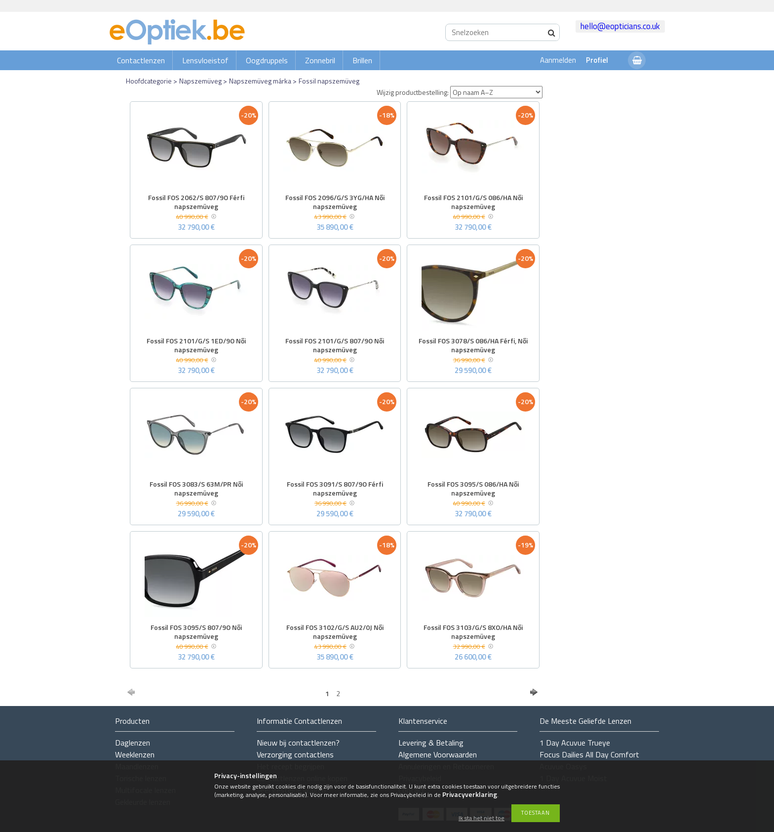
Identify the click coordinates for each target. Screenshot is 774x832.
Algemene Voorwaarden (437, 754)
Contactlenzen (141, 60)
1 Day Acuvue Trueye (575, 743)
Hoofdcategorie (149, 81)
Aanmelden (558, 60)
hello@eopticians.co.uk (620, 26)
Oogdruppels (267, 60)
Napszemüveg (200, 81)
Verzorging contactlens (295, 754)
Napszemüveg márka (260, 81)
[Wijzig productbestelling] (496, 92)
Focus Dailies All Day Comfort (589, 754)
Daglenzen (132, 743)
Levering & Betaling (431, 743)
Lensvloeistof (205, 60)
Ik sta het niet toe (481, 818)
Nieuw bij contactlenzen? (298, 743)
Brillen (362, 60)
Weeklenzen (135, 754)
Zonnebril (320, 60)
